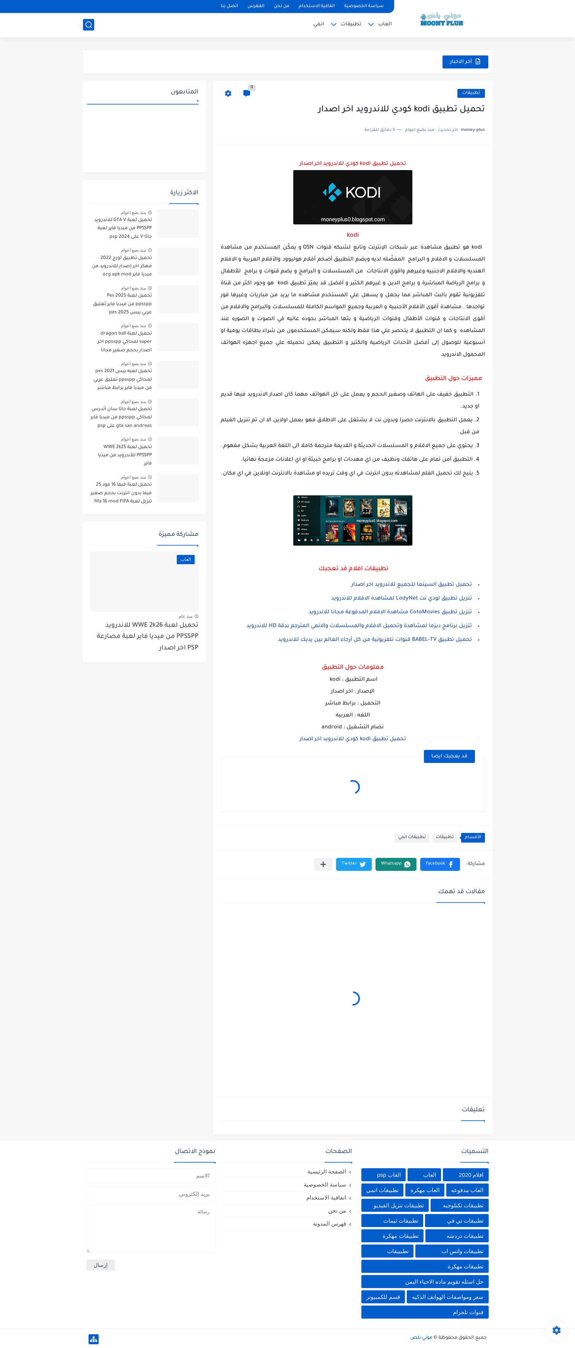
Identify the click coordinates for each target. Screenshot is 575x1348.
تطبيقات (351, 24)
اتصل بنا (229, 6)
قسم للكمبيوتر (383, 1297)
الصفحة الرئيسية (326, 1171)
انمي (318, 24)
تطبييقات (398, 1251)
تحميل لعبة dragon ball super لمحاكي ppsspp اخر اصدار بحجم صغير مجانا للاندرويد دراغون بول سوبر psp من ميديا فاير (124, 343)
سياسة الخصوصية (364, 6)
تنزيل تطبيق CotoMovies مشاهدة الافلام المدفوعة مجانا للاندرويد (390, 613)
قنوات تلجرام (468, 1312)
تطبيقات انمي (412, 837)
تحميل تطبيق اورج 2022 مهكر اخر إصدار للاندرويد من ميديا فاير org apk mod (122, 267)
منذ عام (185, 616)
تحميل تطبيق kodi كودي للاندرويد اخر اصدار (353, 739)
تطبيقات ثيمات (400, 1220)
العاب (385, 24)
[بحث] (88, 25)
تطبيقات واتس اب (462, 1251)
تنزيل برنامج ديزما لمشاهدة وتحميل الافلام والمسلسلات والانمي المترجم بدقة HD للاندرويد (359, 626)
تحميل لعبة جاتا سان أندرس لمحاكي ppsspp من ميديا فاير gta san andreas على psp (121, 418)
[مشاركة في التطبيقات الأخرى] (323, 864)
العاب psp (388, 1175)
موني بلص (421, 1338)
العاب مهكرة (425, 1190)
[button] (440, 864)
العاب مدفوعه (467, 1190)
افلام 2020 (471, 1175)
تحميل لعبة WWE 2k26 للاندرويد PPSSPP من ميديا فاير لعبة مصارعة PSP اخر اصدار (147, 637)
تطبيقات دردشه (465, 1236)
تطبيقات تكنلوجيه (463, 1205)
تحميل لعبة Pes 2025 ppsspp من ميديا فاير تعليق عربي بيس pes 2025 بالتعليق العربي (122, 305)
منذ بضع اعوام (133, 212)
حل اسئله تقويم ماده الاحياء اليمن (444, 1281)
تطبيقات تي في (465, 1220)
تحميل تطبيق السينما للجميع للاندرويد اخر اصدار (411, 585)
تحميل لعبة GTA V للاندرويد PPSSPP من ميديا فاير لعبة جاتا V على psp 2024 (123, 229)
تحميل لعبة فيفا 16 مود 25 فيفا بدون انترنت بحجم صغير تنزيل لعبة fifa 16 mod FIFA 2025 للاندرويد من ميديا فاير (121, 494)
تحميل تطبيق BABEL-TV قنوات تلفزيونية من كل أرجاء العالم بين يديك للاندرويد (375, 640)
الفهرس (255, 6)
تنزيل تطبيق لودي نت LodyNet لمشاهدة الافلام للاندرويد (401, 599)
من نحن (281, 6)
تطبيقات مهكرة (400, 1236)
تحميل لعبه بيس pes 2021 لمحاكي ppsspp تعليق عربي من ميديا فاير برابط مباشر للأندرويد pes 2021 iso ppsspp (122, 381)
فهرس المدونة (329, 1223)
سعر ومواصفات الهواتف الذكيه (448, 1297)
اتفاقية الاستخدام (317, 6)
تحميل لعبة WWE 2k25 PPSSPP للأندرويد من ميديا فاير (125, 456)
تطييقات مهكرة (465, 1266)
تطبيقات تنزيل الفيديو (399, 1205)
